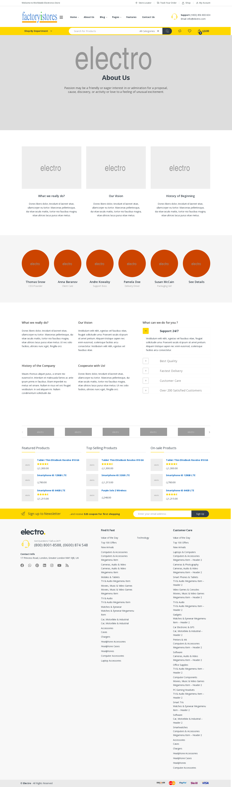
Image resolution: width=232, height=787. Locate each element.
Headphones (107, 651)
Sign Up (200, 513)
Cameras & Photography (185, 564)
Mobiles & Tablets (110, 577)
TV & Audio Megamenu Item (115, 581)
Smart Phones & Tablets (185, 577)
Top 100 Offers (109, 542)
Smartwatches (180, 727)
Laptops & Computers (184, 552)
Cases (104, 632)
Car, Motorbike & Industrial (115, 619)
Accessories (107, 628)
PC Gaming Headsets (184, 689)
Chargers (105, 636)
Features (131, 17)
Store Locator (143, 2)
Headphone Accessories (113, 641)
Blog (102, 17)
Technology (143, 537)
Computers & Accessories (114, 552)
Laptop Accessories (111, 660)
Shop (186, 2)
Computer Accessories (112, 655)
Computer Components (185, 677)
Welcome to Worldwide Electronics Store (41, 2)
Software (177, 652)
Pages (115, 17)
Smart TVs (178, 702)
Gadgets (177, 614)
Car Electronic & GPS (183, 627)
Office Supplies (180, 664)
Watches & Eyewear (111, 606)
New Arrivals (107, 547)
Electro (27, 783)
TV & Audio (107, 598)
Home (73, 17)
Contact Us (148, 17)
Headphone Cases (110, 646)
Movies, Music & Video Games (116, 585)
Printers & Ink (180, 639)
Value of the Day (109, 537)
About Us (89, 17)
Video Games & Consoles (186, 589)
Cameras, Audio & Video (113, 564)
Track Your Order (167, 2)
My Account (203, 2)
